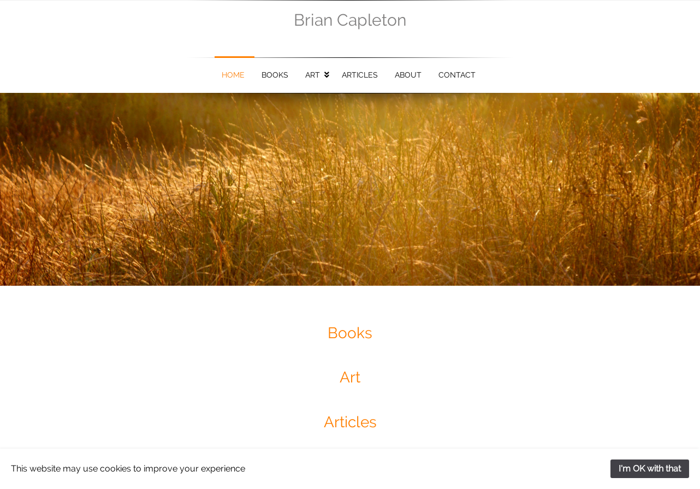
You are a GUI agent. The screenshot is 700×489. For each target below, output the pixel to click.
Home (233, 74)
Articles (360, 74)
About (408, 74)
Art (312, 74)
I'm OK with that (650, 468)
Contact (457, 74)
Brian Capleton (350, 20)
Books (275, 74)
